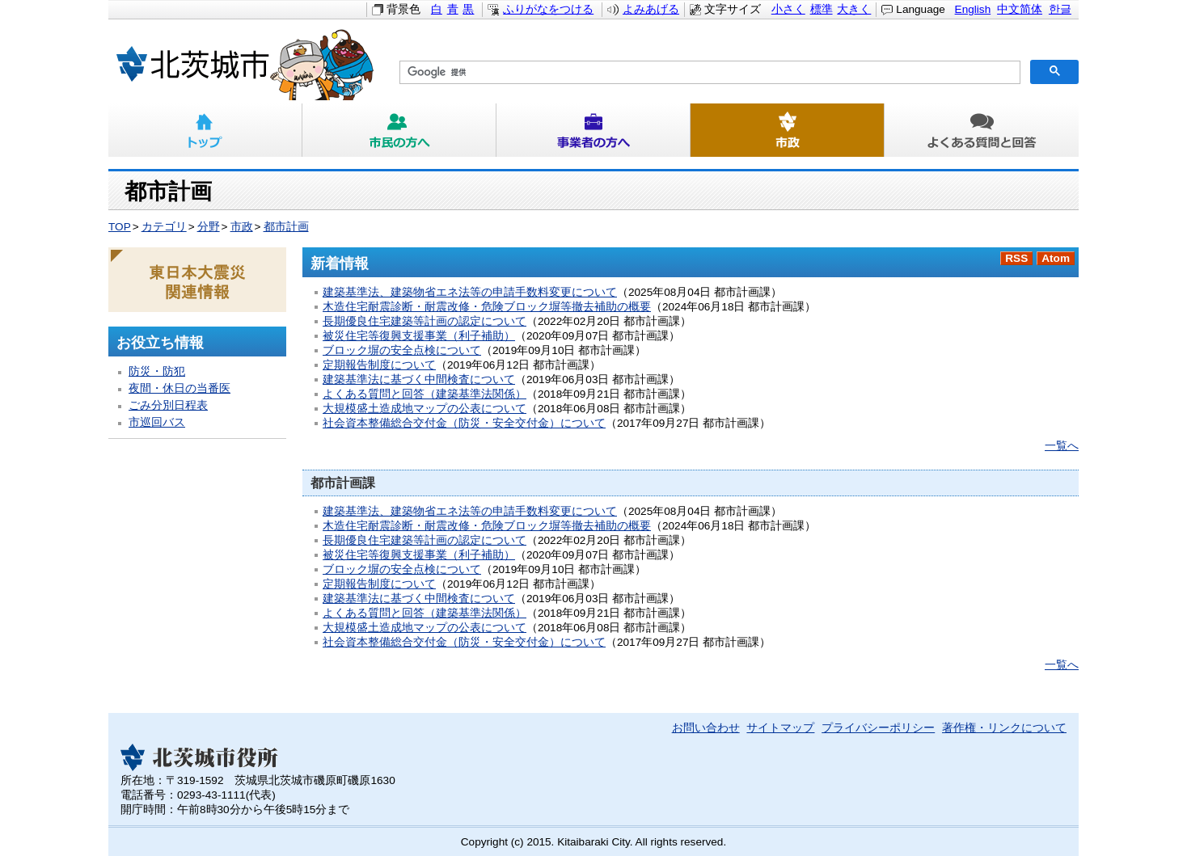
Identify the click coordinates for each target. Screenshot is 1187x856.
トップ (205, 130)
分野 (208, 227)
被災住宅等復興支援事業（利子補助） (419, 336)
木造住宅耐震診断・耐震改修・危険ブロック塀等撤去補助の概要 (487, 307)
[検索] (708, 72)
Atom (1055, 258)
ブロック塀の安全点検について (402, 350)
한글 (1060, 9)
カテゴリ (164, 227)
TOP (119, 227)
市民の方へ (399, 130)
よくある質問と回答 (982, 130)
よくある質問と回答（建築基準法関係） (424, 394)
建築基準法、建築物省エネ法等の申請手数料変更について (470, 292)
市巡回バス (157, 422)
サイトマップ (780, 728)
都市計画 (286, 227)
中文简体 (1019, 9)
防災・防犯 (157, 371)
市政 (788, 130)
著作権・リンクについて (1004, 728)
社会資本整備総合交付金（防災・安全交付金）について (464, 423)
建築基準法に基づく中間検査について (419, 379)
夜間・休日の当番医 (179, 388)
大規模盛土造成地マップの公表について (424, 409)
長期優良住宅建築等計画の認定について (424, 321)
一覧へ (1062, 446)
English (973, 9)
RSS (1016, 258)
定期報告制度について (379, 365)
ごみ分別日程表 (168, 405)
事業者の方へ (593, 130)
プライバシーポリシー (878, 728)
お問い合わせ (706, 728)
